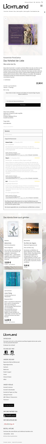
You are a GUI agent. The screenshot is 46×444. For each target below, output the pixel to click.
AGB (4, 397)
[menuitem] (41, 5)
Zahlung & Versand (7, 394)
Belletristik (6, 369)
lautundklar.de (20, 442)
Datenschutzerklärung (17, 101)
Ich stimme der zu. (15, 101)
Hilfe (34, 2)
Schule (5, 374)
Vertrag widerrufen (8, 405)
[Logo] (19, 5)
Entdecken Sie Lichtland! (9, 345)
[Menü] (41, 5)
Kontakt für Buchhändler (9, 389)
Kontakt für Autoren (8, 387)
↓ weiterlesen (6, 79)
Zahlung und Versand (29, 2)
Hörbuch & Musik (7, 377)
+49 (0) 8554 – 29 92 (8, 434)
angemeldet (13, 207)
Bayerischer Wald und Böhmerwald (11, 362)
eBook (4, 379)
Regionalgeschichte (8, 364)
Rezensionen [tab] (7, 131)
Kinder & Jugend (7, 372)
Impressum (6, 399)
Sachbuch (5, 367)
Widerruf (8, 397)
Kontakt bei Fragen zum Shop (10, 392)
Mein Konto (38, 2)
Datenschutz (14, 397)
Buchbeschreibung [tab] (8, 134)
